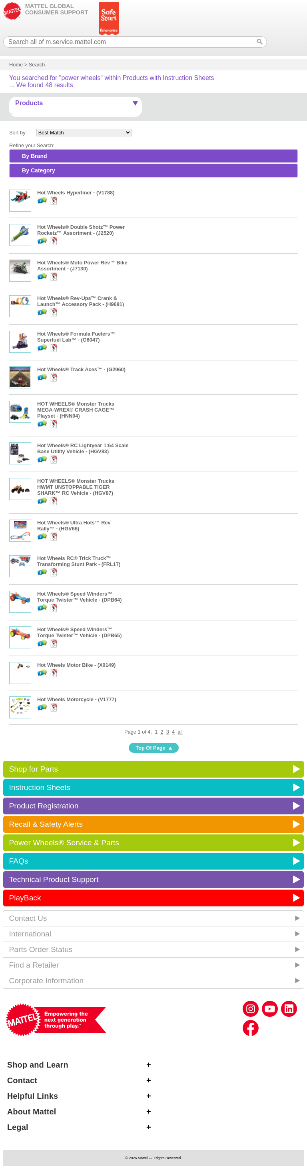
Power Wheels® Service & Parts (64, 842)
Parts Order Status (41, 949)
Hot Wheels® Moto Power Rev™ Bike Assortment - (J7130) (82, 266)
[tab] (153, 156)
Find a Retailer (34, 965)
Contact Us (28, 918)
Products (29, 103)
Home (16, 65)
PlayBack (25, 898)
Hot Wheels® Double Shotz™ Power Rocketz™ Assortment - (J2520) (81, 230)
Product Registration (44, 806)
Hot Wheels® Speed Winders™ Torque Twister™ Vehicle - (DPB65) (79, 632)
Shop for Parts (33, 769)
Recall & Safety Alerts (46, 824)
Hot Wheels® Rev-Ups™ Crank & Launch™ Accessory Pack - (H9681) (80, 301)
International (30, 934)
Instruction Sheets (40, 787)
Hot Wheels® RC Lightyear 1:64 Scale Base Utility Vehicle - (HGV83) (82, 448)
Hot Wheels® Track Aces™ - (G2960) (81, 369)
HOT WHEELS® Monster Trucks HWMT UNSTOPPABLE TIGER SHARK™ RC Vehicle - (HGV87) (75, 487)
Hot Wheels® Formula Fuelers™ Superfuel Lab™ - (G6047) (76, 337)
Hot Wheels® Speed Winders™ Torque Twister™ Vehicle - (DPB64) (79, 597)
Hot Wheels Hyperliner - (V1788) (75, 193)
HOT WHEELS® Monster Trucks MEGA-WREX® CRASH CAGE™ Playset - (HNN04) (75, 410)
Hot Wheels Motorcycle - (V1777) (76, 699)
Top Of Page (150, 748)
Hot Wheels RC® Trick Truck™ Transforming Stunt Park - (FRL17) (78, 561)
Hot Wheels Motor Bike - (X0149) (76, 665)
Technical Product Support (54, 879)
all (180, 732)
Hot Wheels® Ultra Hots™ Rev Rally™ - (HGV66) (74, 526)
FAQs (18, 861)
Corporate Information (46, 980)
